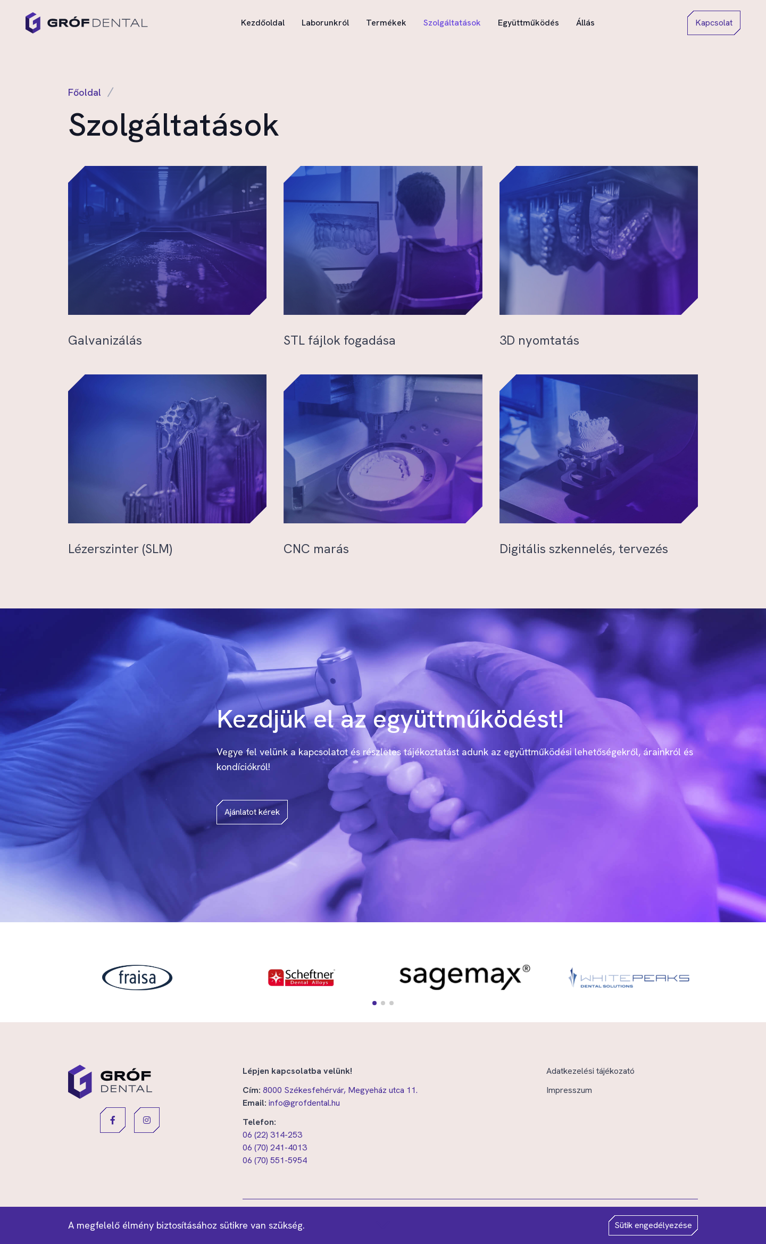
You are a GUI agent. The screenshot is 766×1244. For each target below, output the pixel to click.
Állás (585, 22)
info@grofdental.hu (304, 1102)
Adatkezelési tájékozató (590, 1070)
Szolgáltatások (452, 22)
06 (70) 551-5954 (275, 1160)
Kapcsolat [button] (713, 22)
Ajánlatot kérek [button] (252, 811)
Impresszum (569, 1090)
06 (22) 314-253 (272, 1134)
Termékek (386, 22)
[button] (374, 1003)
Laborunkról (325, 22)
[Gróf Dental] (87, 23)
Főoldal (84, 92)
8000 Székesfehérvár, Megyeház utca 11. (340, 1090)
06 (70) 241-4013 (275, 1147)
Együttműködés (528, 22)
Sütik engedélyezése (653, 1225)
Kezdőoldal (263, 22)
